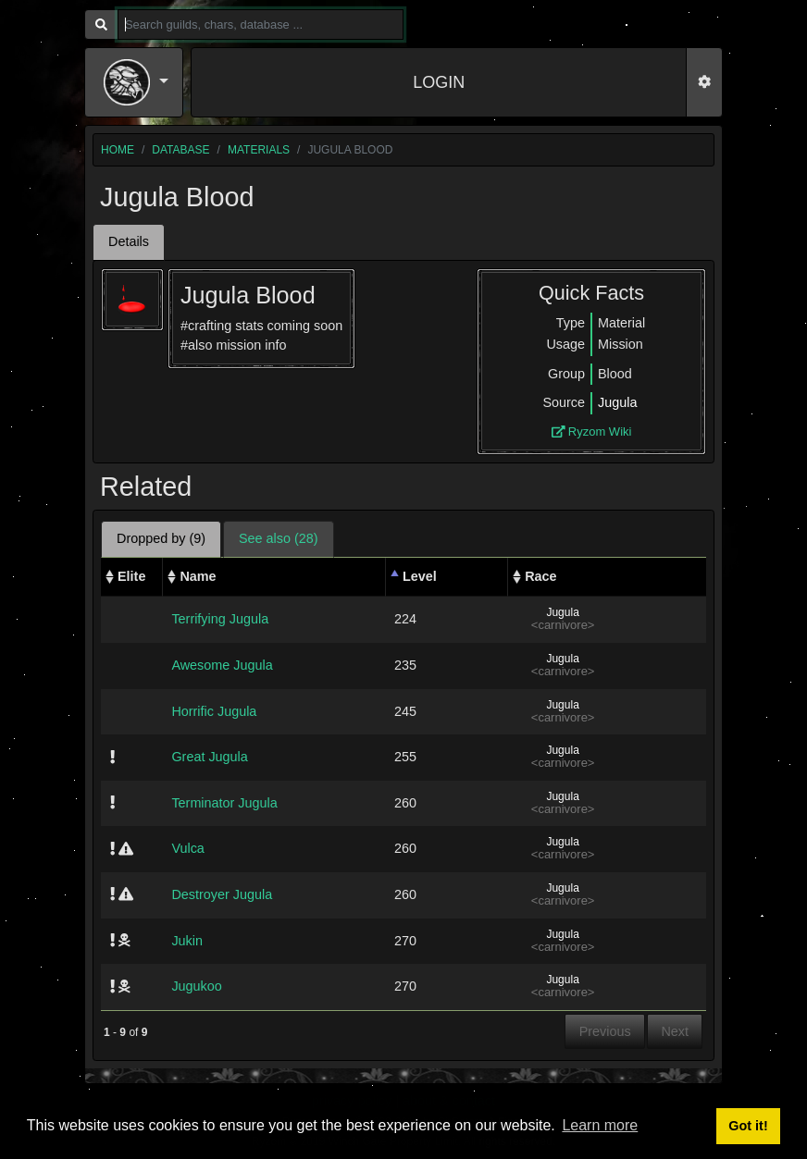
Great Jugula (209, 756)
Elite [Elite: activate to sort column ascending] (131, 576)
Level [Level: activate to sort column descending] (420, 576)
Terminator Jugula (224, 802)
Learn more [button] (600, 1125)
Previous (605, 1031)
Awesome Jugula (221, 665)
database (180, 149)
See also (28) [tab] (278, 538)
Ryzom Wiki (592, 431)
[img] (112, 756)
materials (259, 149)
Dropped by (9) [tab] (161, 538)
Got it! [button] (747, 1125)
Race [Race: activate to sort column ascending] (540, 576)
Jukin (187, 940)
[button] (136, 82)
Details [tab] (128, 241)
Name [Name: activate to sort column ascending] (198, 576)
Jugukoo (196, 986)
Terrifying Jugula (219, 618)
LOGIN (439, 82)
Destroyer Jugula (221, 894)
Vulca (187, 848)
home (117, 149)
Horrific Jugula (213, 711)
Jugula (617, 402)
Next (675, 1031)
